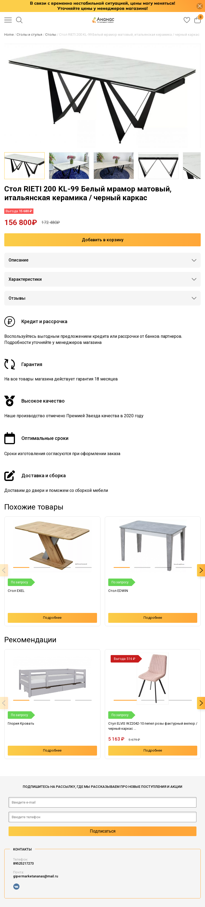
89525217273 (23, 863)
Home (9, 35)
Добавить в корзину (102, 239)
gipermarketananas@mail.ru (35, 876)
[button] (21, 567)
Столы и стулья (29, 35)
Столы (50, 35)
